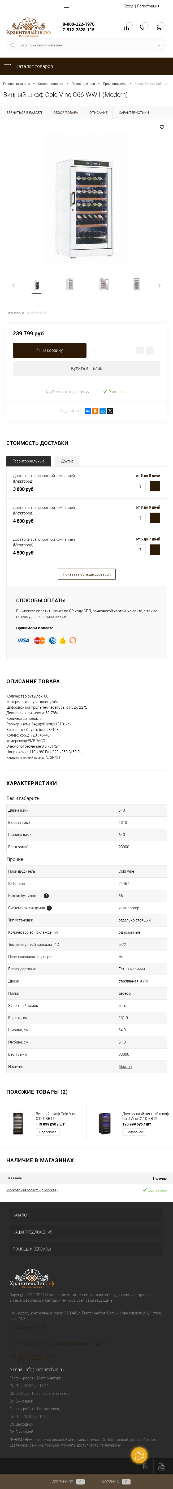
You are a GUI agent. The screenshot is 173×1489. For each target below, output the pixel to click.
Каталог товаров (28, 66)
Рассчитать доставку (67, 392)
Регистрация (148, 6)
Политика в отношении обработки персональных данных (59, 1343)
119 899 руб (50, 1124)
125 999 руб (136, 1124)
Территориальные (28, 461)
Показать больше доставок (87, 574)
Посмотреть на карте (28, 1327)
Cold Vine (126, 871)
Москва (125, 1066)
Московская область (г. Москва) (32, 1190)
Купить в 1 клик (86, 368)
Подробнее (48, 1132)
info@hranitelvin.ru (44, 1369)
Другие (67, 461)
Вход (129, 6)
